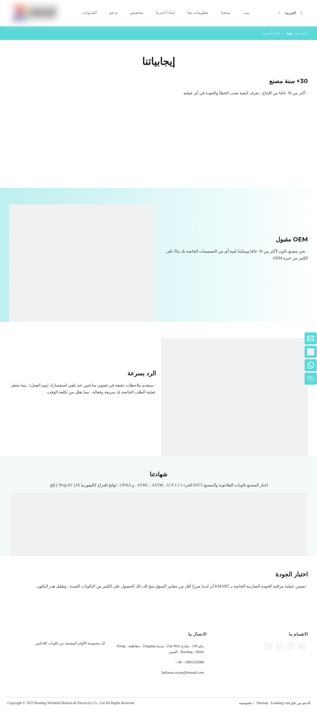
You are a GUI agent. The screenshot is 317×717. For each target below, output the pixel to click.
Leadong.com (280, 703)
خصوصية (245, 703)
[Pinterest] (4, 257)
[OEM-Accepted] (82, 277)
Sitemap (262, 703)
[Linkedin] (4, 229)
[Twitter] (4, 238)
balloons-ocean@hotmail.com (183, 673)
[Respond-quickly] (234, 411)
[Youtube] (4, 247)
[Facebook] (4, 219)
